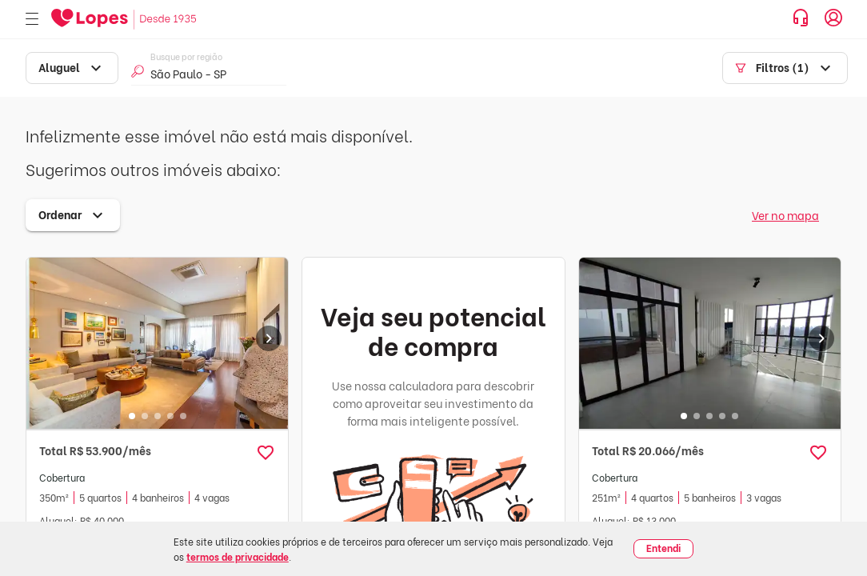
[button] (265, 452)
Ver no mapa (785, 214)
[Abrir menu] (32, 19)
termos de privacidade (237, 556)
